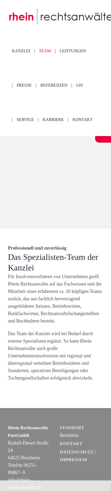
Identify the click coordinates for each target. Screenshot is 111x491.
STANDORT (72, 427)
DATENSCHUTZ (77, 452)
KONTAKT (71, 443)
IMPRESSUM (73, 459)
